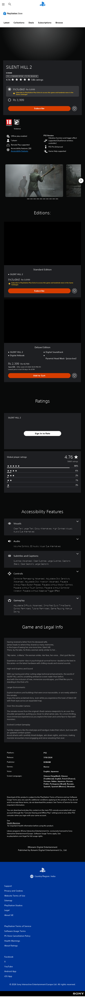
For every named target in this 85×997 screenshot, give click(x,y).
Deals (31, 22)
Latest (6, 22)
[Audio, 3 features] (42, 543)
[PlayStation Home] (42, 4)
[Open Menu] (3, 4)
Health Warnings (13, 823)
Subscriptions (44, 22)
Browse (59, 22)
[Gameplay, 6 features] (42, 605)
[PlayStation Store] (13, 13)
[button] (19, 151)
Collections (19, 22)
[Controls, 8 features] (42, 582)
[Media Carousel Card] (34, 180)
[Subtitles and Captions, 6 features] (42, 559)
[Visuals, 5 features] (42, 527)
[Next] (81, 180)
